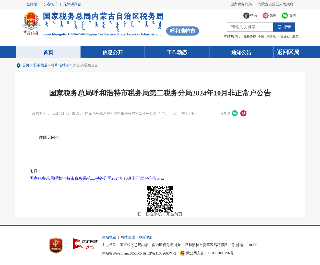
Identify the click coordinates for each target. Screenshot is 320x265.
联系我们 (152, 239)
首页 (26, 66)
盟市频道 (41, 66)
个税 (259, 36)
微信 (236, 114)
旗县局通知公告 (86, 66)
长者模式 (50, 4)
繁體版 (32, 4)
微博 (244, 114)
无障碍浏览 (72, 4)
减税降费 (247, 36)
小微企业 (282, 36)
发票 (293, 36)
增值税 (268, 36)
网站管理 (133, 239)
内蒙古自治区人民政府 (275, 4)
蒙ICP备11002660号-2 (165, 255)
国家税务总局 (241, 4)
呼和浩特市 (61, 66)
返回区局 (289, 52)
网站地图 (115, 239)
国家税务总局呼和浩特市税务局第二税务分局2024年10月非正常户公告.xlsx (97, 179)
